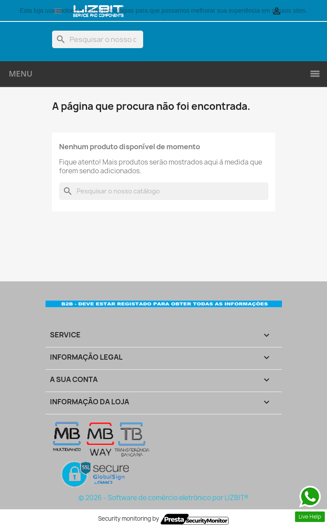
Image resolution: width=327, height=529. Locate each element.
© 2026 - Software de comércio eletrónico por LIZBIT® (163, 497)
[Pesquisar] (97, 39)
